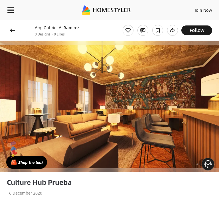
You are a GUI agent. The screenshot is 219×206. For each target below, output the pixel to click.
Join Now (203, 10)
